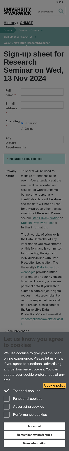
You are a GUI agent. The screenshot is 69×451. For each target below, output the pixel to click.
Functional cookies (23, 399)
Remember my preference (34, 435)
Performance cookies (25, 415)
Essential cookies (22, 390)
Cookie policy (54, 385)
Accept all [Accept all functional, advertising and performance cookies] (34, 426)
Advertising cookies (24, 406)
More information (34, 443)
